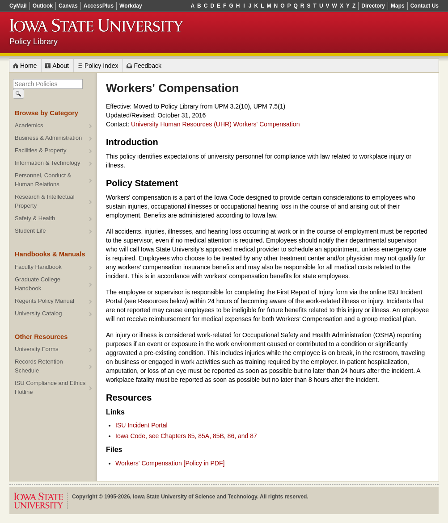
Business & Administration (48, 137)
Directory (373, 6)
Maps (398, 6)
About (60, 65)
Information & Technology (47, 162)
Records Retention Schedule (39, 366)
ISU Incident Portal (141, 425)
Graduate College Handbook (37, 284)
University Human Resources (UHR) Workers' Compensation (215, 124)
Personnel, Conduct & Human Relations (43, 180)
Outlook (43, 6)
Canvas (68, 6)
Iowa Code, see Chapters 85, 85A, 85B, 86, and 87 (186, 435)
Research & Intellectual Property (45, 201)
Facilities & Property (41, 150)
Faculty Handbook (38, 267)
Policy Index (101, 65)
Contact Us (424, 6)
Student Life (30, 230)
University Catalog (38, 313)
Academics (29, 125)
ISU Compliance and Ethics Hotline (50, 387)
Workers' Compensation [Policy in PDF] (169, 463)
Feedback (147, 65)
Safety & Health (35, 218)
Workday (130, 6)
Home (28, 65)
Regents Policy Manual (44, 300)
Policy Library (33, 41)
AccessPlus (99, 6)
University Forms (37, 349)
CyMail (18, 6)
